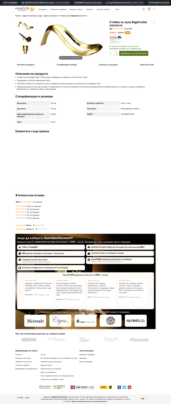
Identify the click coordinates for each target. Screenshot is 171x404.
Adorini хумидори (139, 188)
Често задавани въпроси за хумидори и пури (57, 376)
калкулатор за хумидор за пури (52, 379)
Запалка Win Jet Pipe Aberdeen (137, 168)
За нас (43, 355)
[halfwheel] (136, 321)
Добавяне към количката (134, 53)
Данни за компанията (48, 372)
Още (117, 9)
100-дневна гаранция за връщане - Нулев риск (43, 253)
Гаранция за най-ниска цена (34, 259)
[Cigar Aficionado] (35, 321)
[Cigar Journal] (60, 321)
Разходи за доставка (23, 358)
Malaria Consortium (59, 397)
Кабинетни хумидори (106, 188)
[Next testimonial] (151, 291)
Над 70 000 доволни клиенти (126, 3)
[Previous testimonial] (20, 291)
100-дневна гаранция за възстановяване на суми (59, 358)
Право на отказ (46, 365)
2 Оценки (128, 28)
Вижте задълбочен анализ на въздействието (89, 401)
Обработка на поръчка (23, 362)
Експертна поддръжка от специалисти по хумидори (45, 267)
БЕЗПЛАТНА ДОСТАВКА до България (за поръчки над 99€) (117, 247)
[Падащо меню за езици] (144, 398)
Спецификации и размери (67, 64)
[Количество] (112, 53)
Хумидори (123, 188)
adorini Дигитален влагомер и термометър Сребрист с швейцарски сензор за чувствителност (67, 170)
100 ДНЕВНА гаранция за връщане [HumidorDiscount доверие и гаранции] (88, 3)
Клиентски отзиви (147, 64)
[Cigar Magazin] (111, 321)
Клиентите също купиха (108, 64)
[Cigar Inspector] (85, 321)
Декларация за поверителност (26, 369)
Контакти (18, 355)
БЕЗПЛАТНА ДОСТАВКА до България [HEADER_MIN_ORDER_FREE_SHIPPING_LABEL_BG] (45, 3)
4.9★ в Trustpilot (10, 3)
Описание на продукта (26, 64)
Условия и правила (22, 365)
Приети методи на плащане (51, 369)
